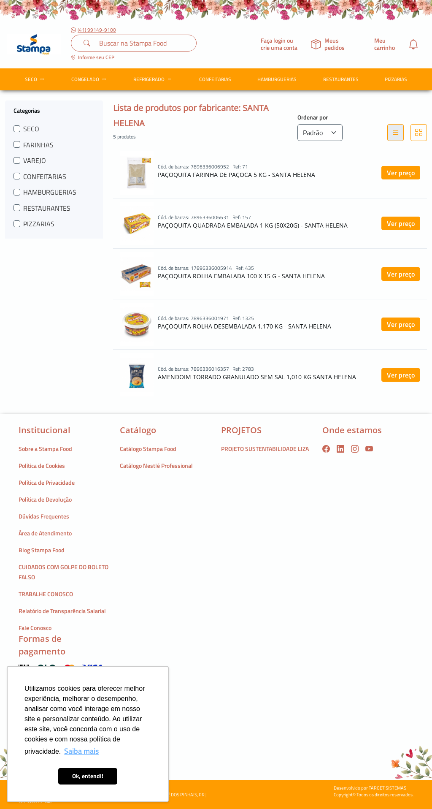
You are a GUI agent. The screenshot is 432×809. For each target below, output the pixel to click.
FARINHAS (38, 145)
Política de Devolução (45, 499)
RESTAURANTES (341, 79)
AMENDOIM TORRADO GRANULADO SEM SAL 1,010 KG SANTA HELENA (257, 377)
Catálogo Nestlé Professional (156, 465)
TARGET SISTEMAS (387, 788)
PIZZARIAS (396, 79)
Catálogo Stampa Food (148, 448)
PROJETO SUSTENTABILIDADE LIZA (265, 448)
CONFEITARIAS (215, 79)
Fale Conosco (35, 627)
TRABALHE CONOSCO (46, 593)
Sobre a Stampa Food (45, 448)
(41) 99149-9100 (93, 30)
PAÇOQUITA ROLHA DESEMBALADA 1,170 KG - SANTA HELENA (244, 326)
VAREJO (34, 160)
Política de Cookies (42, 465)
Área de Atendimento (45, 533)
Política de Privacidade (47, 482)
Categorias (27, 110)
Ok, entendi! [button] (87, 776)
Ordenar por (312, 117)
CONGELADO (90, 79)
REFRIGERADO (153, 79)
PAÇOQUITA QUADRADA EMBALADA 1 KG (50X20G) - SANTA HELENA (253, 225)
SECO (36, 79)
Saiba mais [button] (81, 751)
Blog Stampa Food (42, 550)
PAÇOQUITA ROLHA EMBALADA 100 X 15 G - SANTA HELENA (241, 276)
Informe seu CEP (92, 57)
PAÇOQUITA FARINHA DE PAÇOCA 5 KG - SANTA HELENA (236, 175)
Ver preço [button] (401, 173)
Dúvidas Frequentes (44, 516)
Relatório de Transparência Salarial (62, 610)
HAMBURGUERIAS (277, 79)
